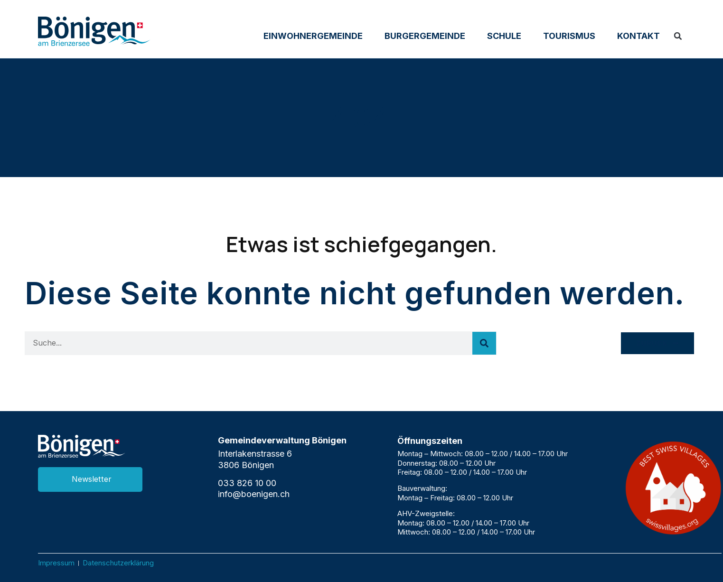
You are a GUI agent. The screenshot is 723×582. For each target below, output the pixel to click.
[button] (678, 36)
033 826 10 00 (247, 483)
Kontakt (638, 36)
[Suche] (484, 343)
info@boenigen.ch (254, 494)
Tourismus (569, 36)
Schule (504, 36)
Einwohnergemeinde (313, 36)
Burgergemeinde (425, 36)
